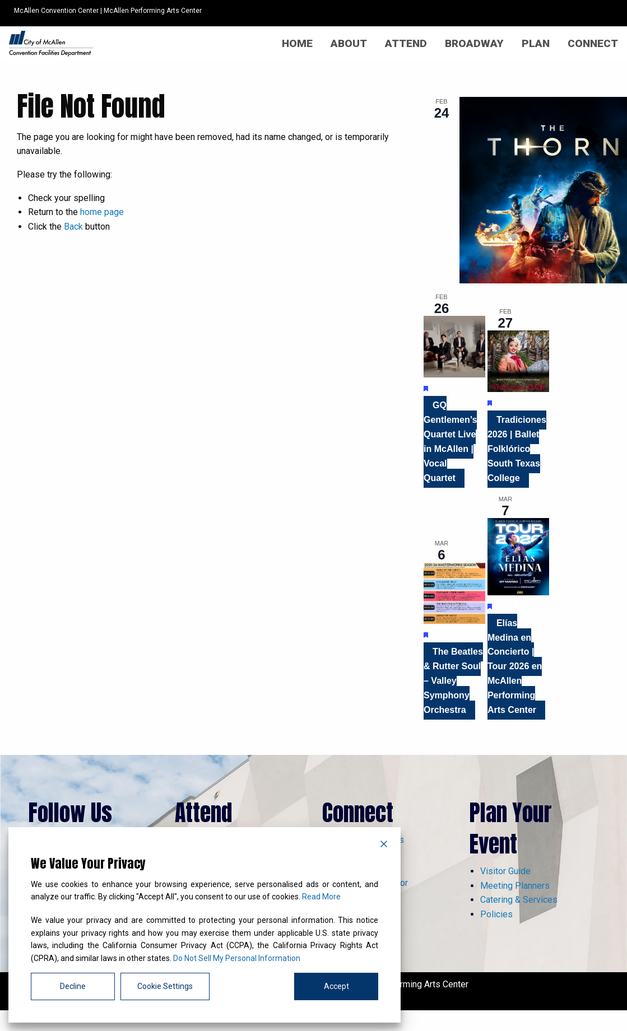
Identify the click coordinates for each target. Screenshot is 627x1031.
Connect (593, 43)
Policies (496, 914)
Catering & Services (519, 899)
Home (297, 43)
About (349, 43)
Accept (336, 986)
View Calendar (458, 746)
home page (102, 212)
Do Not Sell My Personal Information (236, 958)
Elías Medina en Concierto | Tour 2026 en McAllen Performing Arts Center (514, 666)
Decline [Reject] (73, 986)
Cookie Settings (165, 986)
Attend (406, 43)
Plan (536, 43)
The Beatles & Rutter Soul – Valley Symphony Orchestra (453, 681)
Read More (321, 896)
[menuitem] (297, 43)
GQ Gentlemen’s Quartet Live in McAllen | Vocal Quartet (450, 441)
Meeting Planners (515, 885)
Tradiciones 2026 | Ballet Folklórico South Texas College (516, 449)
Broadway (474, 43)
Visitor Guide (505, 871)
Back (73, 226)
